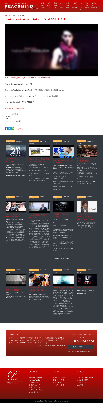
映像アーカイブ (8, 15)
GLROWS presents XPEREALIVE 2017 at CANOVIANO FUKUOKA (85, 216)
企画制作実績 (34, 382)
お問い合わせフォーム (81, 347)
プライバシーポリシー (85, 378)
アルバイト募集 (58, 380)
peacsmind (39, 78)
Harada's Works (34, 380)
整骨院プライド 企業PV (85, 288)
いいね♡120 (19, 129)
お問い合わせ (82, 382)
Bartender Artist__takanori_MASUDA (18, 78)
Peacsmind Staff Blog (36, 378)
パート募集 (57, 382)
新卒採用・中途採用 (60, 378)
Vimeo (47, 78)
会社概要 (80, 385)
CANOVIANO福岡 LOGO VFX (63, 288)
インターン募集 (58, 385)
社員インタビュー (35, 387)
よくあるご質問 (82, 380)
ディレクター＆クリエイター (39, 390)
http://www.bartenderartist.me (15, 108)
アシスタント (34, 392)
